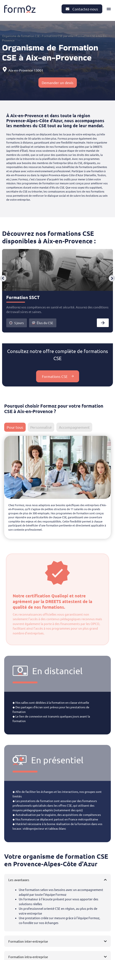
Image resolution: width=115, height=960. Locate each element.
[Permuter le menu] (109, 9)
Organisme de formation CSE (21, 36)
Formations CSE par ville (58, 36)
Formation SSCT (23, 297)
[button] (3, 278)
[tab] (15, 427)
